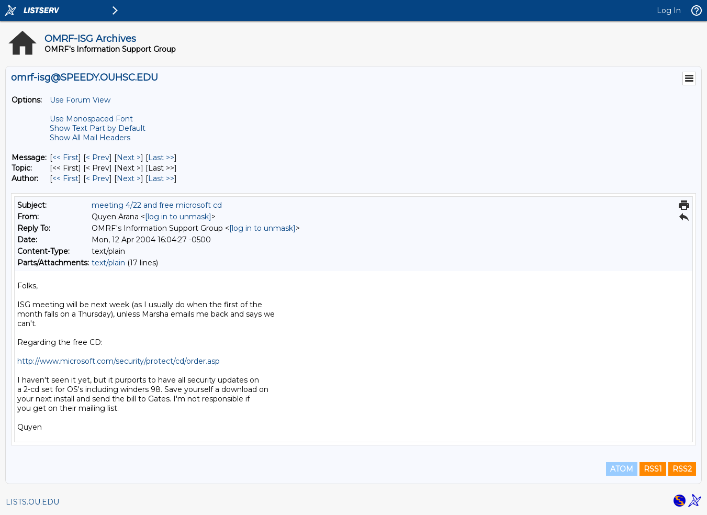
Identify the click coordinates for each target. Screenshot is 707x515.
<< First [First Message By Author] (65, 178)
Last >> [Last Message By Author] (161, 178)
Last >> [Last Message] (161, 157)
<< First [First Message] (65, 157)
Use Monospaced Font (91, 119)
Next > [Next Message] (129, 157)
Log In (669, 10)
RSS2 (682, 469)
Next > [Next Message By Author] (129, 178)
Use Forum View (80, 100)
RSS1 (653, 469)
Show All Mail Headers (90, 137)
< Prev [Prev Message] (97, 157)
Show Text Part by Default (97, 128)
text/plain (108, 262)
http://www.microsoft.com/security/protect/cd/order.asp (118, 361)
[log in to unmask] (178, 216)
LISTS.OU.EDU (32, 502)
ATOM (621, 469)
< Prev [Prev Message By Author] (97, 178)
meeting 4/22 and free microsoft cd (157, 205)
